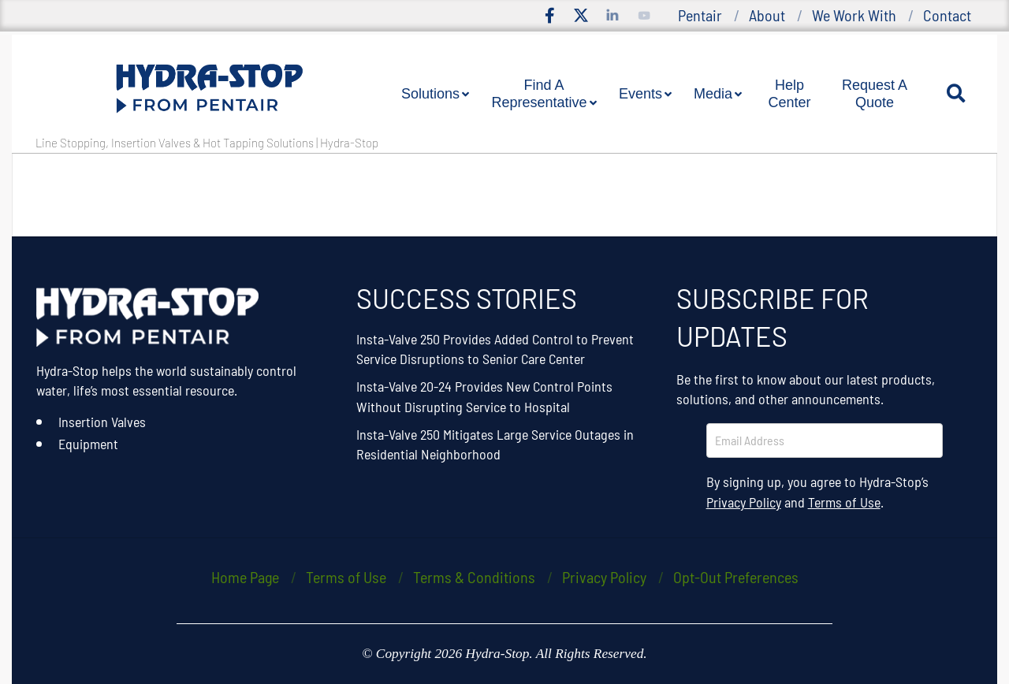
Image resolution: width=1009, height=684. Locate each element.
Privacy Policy (743, 502)
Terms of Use (844, 502)
